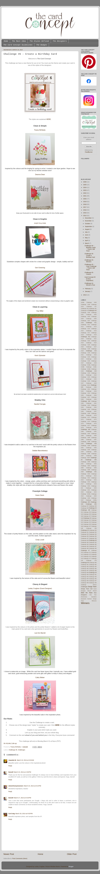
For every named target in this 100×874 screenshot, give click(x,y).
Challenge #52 (92, 532)
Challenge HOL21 (88, 584)
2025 (85, 184)
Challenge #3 (92, 508)
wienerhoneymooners (15, 786)
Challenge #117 (85, 332)
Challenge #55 (84, 536)
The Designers (60, 41)
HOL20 (95, 590)
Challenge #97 (92, 580)
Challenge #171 (85, 417)
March (87, 243)
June (86, 235)
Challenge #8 (85, 562)
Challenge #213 (85, 477)
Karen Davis (40, 495)
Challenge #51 (84, 532)
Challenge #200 (85, 461)
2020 (85, 199)
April (86, 240)
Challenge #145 (91, 379)
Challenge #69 (92, 548)
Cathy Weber (40, 677)
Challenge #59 (84, 540)
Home (6, 41)
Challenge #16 (85, 401)
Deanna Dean (40, 174)
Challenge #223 (91, 492)
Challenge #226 (85, 498)
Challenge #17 (91, 306)
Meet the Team (86, 593)
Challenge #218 (91, 483)
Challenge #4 (87, 518)
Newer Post (9, 854)
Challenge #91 (92, 574)
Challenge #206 (91, 467)
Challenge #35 (87, 514)
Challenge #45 (87, 524)
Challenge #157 (85, 397)
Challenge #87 (84, 570)
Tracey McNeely (40, 130)
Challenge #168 (85, 413)
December (88, 218)
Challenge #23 (85, 502)
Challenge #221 (85, 490)
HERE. (48, 119)
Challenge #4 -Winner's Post (90, 284)
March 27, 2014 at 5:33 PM (22, 798)
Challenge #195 (91, 451)
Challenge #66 (84, 546)
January (87, 291)
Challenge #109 (85, 304)
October (87, 223)
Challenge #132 (91, 354)
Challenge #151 (85, 389)
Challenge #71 (87, 552)
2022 (85, 193)
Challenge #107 (85, 320)
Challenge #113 (91, 326)
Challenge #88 (92, 570)
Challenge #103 (85, 316)
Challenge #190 (85, 445)
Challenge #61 (92, 308)
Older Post (71, 854)
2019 (85, 201)
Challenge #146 (85, 381)
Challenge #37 (87, 516)
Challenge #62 (92, 542)
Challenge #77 (87, 558)
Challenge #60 (84, 542)
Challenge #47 (87, 526)
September (88, 226)
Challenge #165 (85, 409)
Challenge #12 (85, 336)
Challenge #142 (91, 375)
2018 (85, 204)
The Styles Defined (39, 41)
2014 (85, 215)
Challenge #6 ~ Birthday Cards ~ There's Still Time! (90, 248)
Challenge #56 (92, 536)
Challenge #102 (91, 314)
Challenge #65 (92, 544)
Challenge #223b (85, 494)
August (87, 229)
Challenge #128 (85, 348)
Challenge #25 (91, 504)
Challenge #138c (91, 367)
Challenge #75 (87, 556)
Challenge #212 (91, 475)
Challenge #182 (85, 433)
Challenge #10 (92, 310)
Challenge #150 (91, 387)
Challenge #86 (92, 568)
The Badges (41, 45)
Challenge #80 (92, 562)
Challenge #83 (84, 566)
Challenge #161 (91, 403)
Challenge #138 (91, 363)
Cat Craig (11, 813)
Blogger (71, 866)
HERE (57, 725)
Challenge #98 (84, 582)
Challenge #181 (91, 431)
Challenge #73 (87, 554)
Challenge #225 (91, 496)
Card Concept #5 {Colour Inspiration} (90, 278)
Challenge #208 (85, 469)
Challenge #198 (91, 455)
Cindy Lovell (40, 540)
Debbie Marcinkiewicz (40, 450)
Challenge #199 (85, 457)
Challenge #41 (87, 520)
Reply (10, 766)
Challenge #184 (91, 435)
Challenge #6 (13, 750)
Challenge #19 (91, 443)
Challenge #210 (85, 473)
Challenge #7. (85, 550)
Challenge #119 (91, 334)
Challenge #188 (85, 441)
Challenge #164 (91, 407)
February (88, 288)
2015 (85, 213)
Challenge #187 (91, 439)
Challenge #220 (91, 488)
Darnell (10, 772)
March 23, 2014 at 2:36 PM (22, 772)
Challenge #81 (84, 564)
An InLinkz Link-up (10, 743)
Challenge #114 (85, 328)
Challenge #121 (91, 338)
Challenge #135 (91, 359)
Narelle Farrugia (39, 404)
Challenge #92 (84, 576)
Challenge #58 (92, 538)
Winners (85, 603)
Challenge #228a (91, 500)
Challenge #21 (91, 471)
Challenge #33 (87, 512)
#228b (82, 302)
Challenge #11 (91, 322)
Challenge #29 (84, 508)
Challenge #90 (84, 574)
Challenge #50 (92, 530)
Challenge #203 (91, 463)
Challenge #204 (85, 465)
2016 (85, 210)
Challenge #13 (91, 351)
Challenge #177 (85, 425)
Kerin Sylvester (40, 355)
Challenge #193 (85, 449)
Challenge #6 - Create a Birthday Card (90, 255)
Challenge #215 (91, 479)
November (88, 221)
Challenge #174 (85, 421)
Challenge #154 (85, 393)
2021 (85, 196)
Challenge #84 (92, 566)
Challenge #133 (85, 357)
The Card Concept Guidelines (17, 45)
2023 (85, 190)
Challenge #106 (91, 302)
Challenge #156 (91, 395)
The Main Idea (19, 41)
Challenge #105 (91, 318)
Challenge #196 (85, 453)
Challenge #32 (84, 308)
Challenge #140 (85, 373)
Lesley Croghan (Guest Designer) (40, 588)
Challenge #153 (91, 391)
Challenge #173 (91, 419)
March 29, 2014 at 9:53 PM (24, 813)
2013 (85, 295)
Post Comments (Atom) (19, 858)
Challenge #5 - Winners (89, 260)
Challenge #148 (91, 383)
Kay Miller (39, 311)
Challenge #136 (85, 361)
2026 (85, 182)
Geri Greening (40, 267)
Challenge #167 (91, 411)
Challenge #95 (92, 578)
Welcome (94, 600)
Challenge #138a (85, 365)
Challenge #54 (92, 534)
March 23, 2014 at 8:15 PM (32, 786)
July (86, 232)
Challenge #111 (85, 324)
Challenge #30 (85, 510)
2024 (85, 187)
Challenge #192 (91, 447)
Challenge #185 (85, 437)
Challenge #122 (85, 340)
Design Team (92, 586)
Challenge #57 (84, 538)
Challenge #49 (91, 528)
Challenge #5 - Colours (89, 273)
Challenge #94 (84, 578)
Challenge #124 (91, 342)
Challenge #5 (85, 530)
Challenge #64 (84, 544)
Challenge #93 (92, 576)
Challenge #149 (85, 385)
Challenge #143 (85, 377)
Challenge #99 (92, 582)
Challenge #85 (84, 568)
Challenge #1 (84, 310)
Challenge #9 (92, 572)
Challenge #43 (87, 522)
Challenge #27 (84, 506)
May (86, 237)
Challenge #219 (85, 486)
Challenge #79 (91, 560)
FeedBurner (89, 152)
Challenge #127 (91, 346)
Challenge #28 (92, 506)
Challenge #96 (84, 580)
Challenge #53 (84, 534)
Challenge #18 (85, 429)
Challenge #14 (91, 371)
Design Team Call (86, 589)
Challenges (21, 750)
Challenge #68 (84, 548)
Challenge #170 (91, 415)
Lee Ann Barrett (40, 633)
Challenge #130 (85, 352)
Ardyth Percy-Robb (40, 223)
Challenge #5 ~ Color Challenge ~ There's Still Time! (90, 267)
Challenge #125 (85, 344)
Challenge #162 (85, 405)
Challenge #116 (91, 330)
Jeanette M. (12, 760)
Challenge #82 (92, 564)
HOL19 (89, 590)
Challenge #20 (91, 459)
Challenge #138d (85, 369)
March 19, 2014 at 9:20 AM (25, 760)
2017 (85, 207)
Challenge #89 (84, 572)
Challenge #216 (85, 481)
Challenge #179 (91, 427)
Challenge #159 (91, 399)
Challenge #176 (91, 423)
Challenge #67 (92, 546)
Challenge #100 (85, 312)
